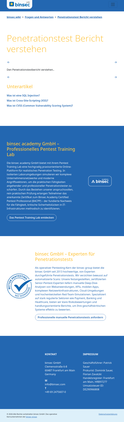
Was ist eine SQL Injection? (23, 95)
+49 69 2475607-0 (55, 392)
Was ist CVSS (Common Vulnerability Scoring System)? (40, 105)
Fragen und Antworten (39, 17)
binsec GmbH (39, 414)
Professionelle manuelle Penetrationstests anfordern (70, 317)
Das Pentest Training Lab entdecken (32, 217)
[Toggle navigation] (112, 4)
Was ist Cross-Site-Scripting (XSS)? (27, 100)
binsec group (31, 417)
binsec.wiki (14, 17)
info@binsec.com (55, 384)
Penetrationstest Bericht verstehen (79, 17)
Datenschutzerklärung (108, 414)
